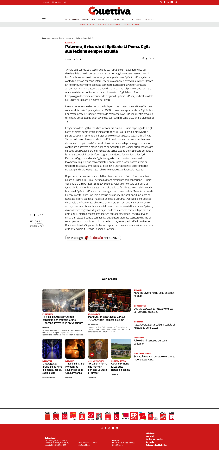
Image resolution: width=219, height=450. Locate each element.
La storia (150, 442)
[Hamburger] (44, 19)
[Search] (65, 2)
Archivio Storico (58, 38)
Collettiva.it (50, 438)
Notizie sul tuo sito (154, 439)
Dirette (137, 19)
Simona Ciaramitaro (48, 377)
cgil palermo (35, 223)
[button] (143, 58)
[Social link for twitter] (161, 2)
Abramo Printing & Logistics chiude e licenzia (120, 366)
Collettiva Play (148, 19)
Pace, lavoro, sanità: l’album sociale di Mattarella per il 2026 (154, 326)
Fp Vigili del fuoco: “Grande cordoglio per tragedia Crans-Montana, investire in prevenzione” (62, 319)
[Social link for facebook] (165, 2)
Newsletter (56, 2)
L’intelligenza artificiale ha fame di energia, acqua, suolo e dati (52, 368)
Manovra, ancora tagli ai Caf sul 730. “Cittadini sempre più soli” (106, 318)
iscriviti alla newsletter (109, 24)
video (82, 24)
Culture (130, 19)
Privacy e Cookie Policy (156, 445)
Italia (108, 19)
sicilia (37, 221)
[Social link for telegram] (176, 2)
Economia (85, 19)
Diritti (93, 19)
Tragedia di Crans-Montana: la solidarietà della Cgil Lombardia (75, 368)
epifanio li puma (37, 226)
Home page (46, 38)
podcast (90, 24)
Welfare (101, 19)
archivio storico (131, 24)
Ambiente (75, 19)
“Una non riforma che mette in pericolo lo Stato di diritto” (97, 368)
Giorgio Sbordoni (93, 324)
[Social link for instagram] (168, 2)
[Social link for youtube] (172, 2)
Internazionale (118, 19)
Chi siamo (150, 433)
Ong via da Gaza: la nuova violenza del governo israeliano (153, 310)
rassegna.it (70, 38)
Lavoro (66, 19)
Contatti (46, 2)
